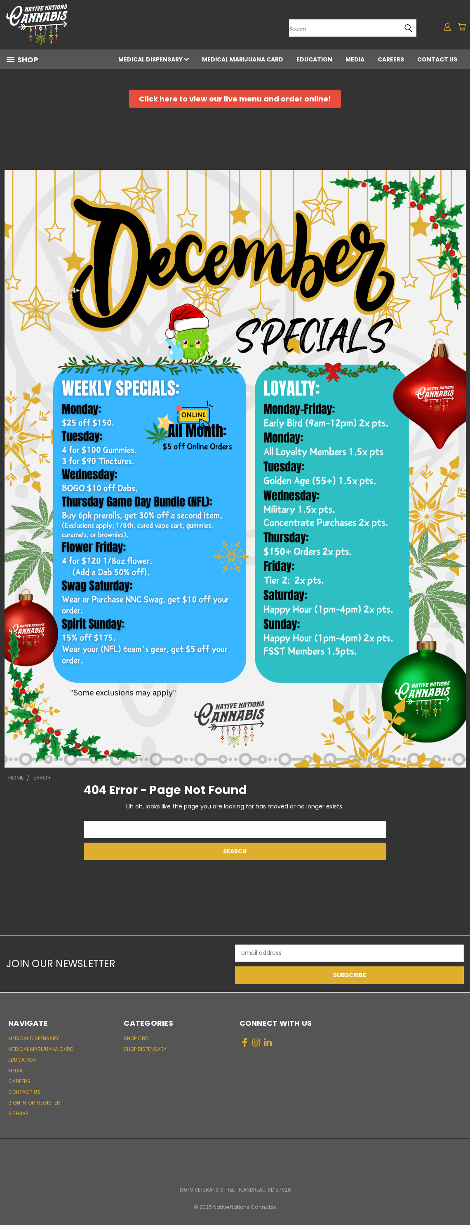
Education (314, 59)
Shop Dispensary (145, 1049)
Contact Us (437, 59)
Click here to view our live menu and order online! (235, 99)
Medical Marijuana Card (242, 59)
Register (48, 1102)
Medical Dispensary (153, 59)
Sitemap (18, 1113)
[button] (235, 99)
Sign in (17, 1102)
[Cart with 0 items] (462, 27)
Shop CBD (136, 1038)
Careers (391, 59)
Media (354, 59)
